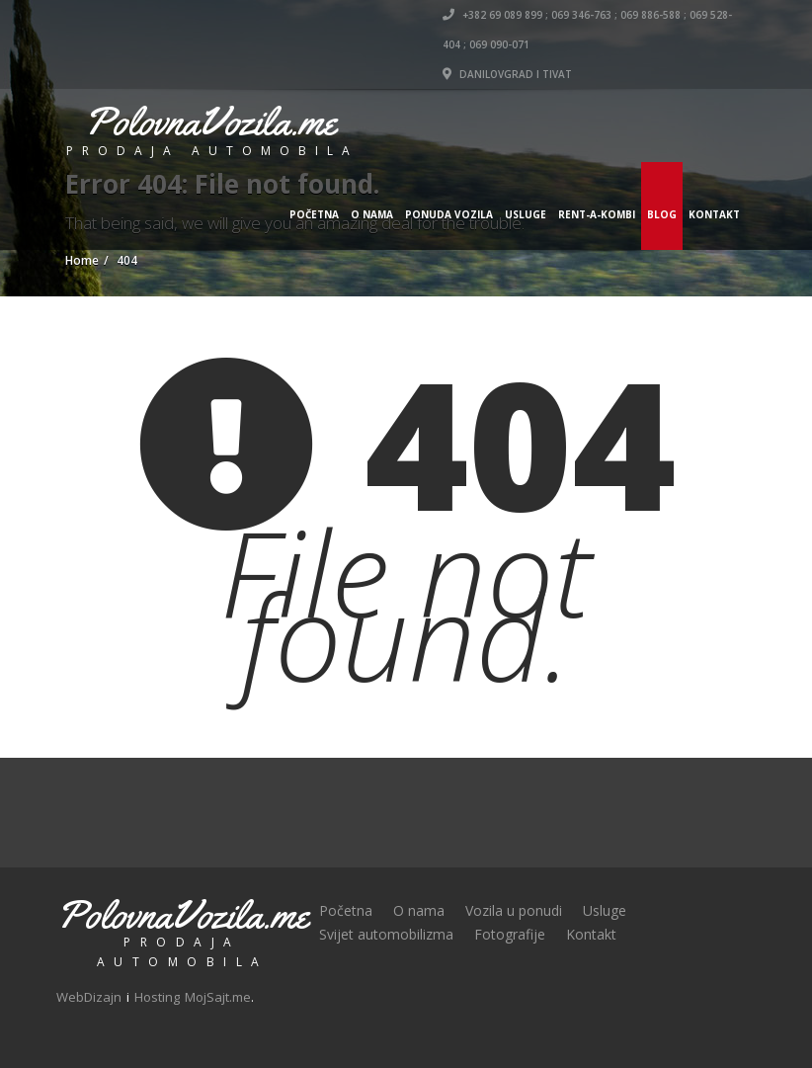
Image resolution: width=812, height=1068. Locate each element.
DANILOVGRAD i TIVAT (507, 74)
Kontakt (714, 214)
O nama (372, 214)
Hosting (157, 997)
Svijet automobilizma (386, 934)
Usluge (525, 214)
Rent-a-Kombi (596, 214)
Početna (314, 214)
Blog (662, 214)
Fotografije (509, 934)
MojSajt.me (218, 997)
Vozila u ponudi (513, 910)
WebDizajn (89, 997)
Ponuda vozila (449, 214)
